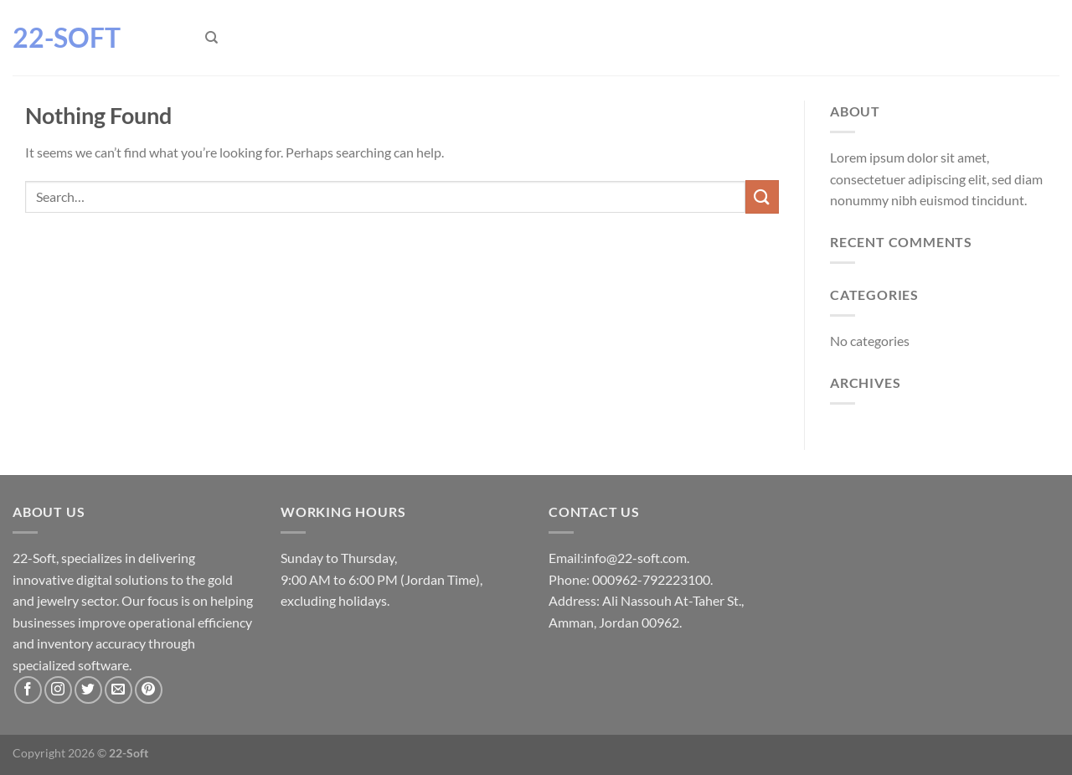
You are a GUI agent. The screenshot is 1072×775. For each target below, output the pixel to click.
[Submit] (762, 196)
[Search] (211, 38)
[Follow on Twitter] (88, 690)
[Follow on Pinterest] (148, 690)
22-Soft (67, 37)
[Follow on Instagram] (58, 690)
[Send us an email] (118, 690)
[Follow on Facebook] (28, 690)
